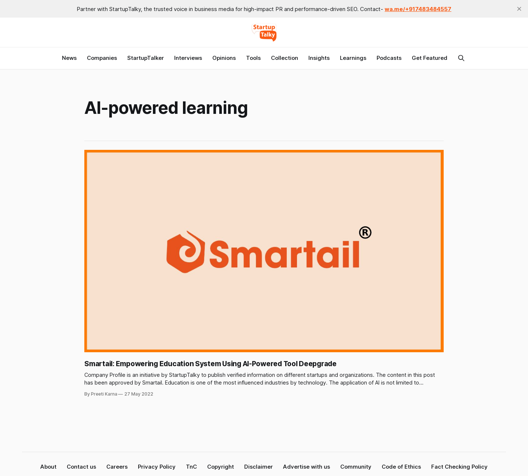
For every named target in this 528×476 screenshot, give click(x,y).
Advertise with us (306, 466)
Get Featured (429, 57)
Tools (253, 57)
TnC (191, 466)
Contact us (81, 466)
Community (355, 466)
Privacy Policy (157, 466)
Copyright (220, 466)
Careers (117, 466)
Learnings (353, 57)
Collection (284, 57)
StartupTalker (145, 57)
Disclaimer (258, 466)
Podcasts (389, 57)
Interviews (188, 57)
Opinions (224, 57)
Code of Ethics (401, 466)
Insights (319, 57)
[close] (519, 9)
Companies (102, 57)
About (48, 466)
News (69, 57)
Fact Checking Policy (459, 466)
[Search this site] (461, 58)
